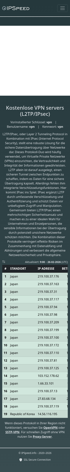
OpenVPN (50, 428)
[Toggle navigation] (62, 8)
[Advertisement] (35, 61)
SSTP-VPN (12, 432)
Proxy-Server (42, 437)
